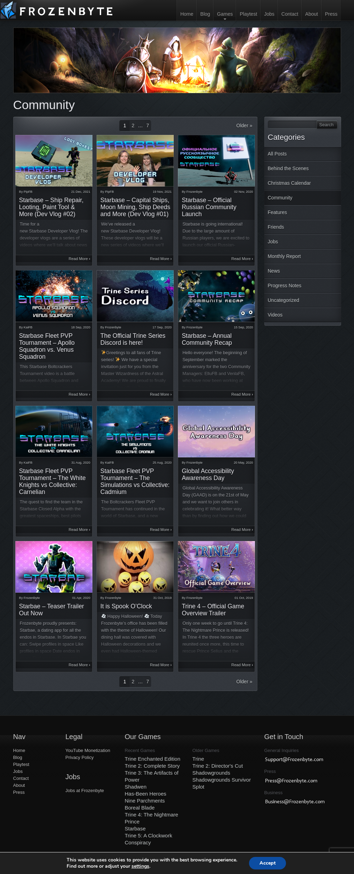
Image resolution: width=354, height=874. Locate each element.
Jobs (269, 14)
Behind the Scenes (288, 168)
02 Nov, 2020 (243, 191)
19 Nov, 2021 (162, 191)
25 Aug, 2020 (162, 462)
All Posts (277, 154)
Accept (267, 863)
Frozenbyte (195, 191)
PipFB (28, 191)
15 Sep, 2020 (243, 327)
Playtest (248, 14)
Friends (276, 227)
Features (277, 212)
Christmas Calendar (289, 183)
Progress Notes (284, 285)
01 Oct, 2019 (244, 598)
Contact (289, 14)
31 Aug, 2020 (80, 462)
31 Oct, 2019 (162, 598)
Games (225, 14)
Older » (244, 125)
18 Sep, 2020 (80, 327)
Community (280, 197)
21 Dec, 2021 (80, 191)
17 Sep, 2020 (162, 327)
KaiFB (28, 327)
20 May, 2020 (243, 462)
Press (331, 14)
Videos (275, 315)
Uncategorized (283, 300)
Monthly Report (284, 256)
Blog (205, 14)
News (274, 271)
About (311, 14)
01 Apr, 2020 (81, 598)
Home (186, 14)
